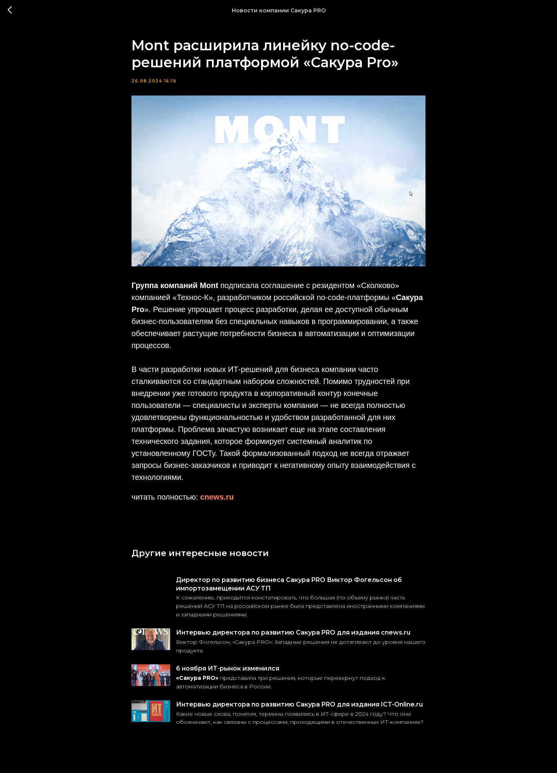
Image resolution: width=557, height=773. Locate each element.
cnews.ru (217, 497)
